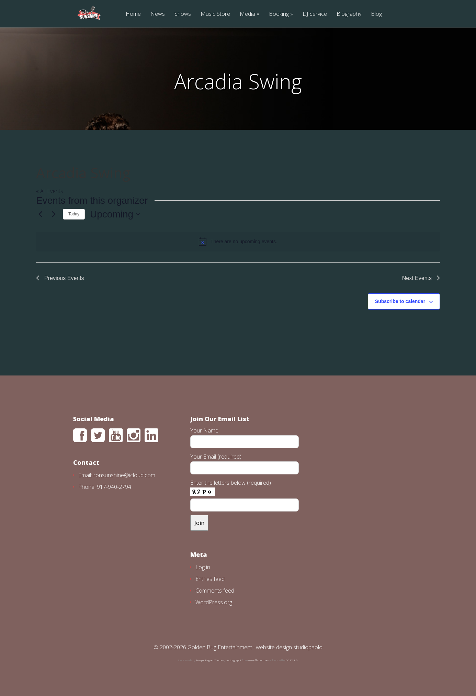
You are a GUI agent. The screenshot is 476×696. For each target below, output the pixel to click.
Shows (182, 14)
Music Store (215, 14)
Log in (202, 567)
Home (133, 14)
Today (73, 214)
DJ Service (315, 14)
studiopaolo (307, 647)
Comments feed (214, 590)
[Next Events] (53, 214)
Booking (279, 14)
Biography (349, 14)
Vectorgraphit (233, 660)
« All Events (49, 191)
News (157, 14)
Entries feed (210, 579)
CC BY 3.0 (292, 660)
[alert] (238, 241)
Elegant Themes (214, 660)
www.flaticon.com (258, 660)
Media (247, 14)
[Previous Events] (40, 214)
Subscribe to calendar (400, 301)
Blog (376, 14)
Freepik (200, 660)
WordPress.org (213, 602)
